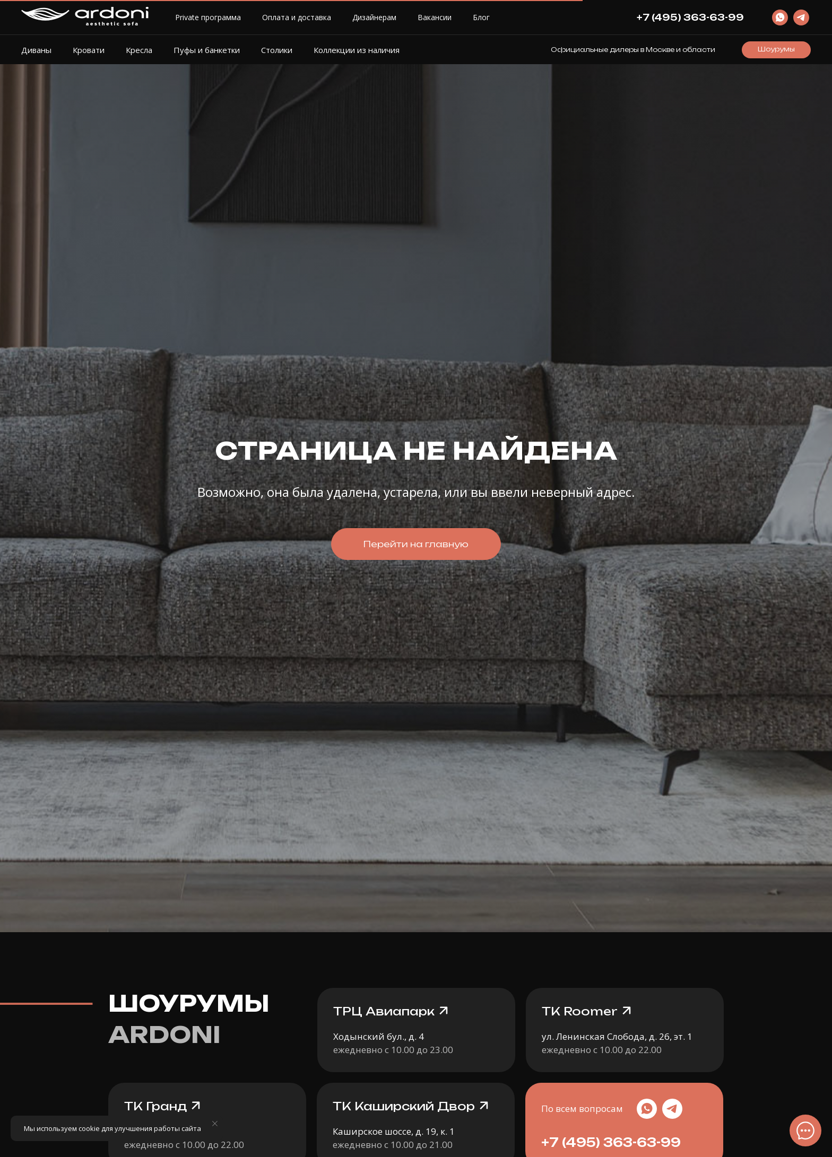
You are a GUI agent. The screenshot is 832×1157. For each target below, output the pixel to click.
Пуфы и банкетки (207, 50)
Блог (481, 17)
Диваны (36, 50)
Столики (276, 50)
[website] (780, 17)
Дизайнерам (374, 17)
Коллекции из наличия (357, 50)
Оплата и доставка (296, 17)
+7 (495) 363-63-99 (611, 1142)
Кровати (89, 50)
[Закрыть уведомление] (215, 1123)
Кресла (139, 50)
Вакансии (435, 17)
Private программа (208, 17)
